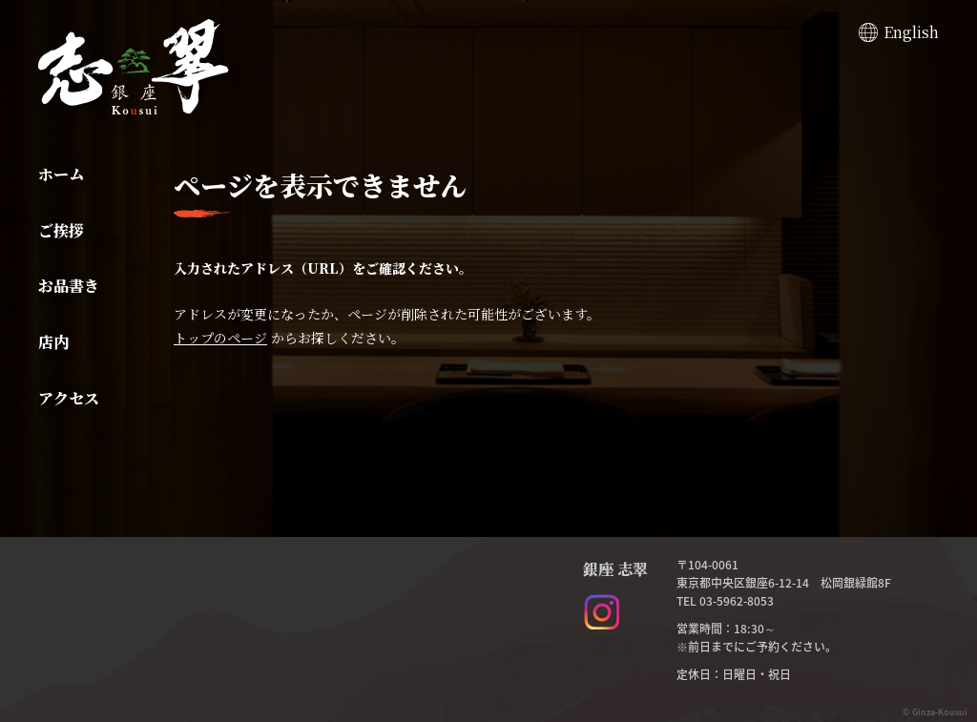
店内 (53, 342)
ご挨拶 (61, 230)
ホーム (61, 174)
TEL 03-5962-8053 (725, 600)
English (911, 32)
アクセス (68, 398)
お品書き (68, 286)
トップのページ (220, 337)
